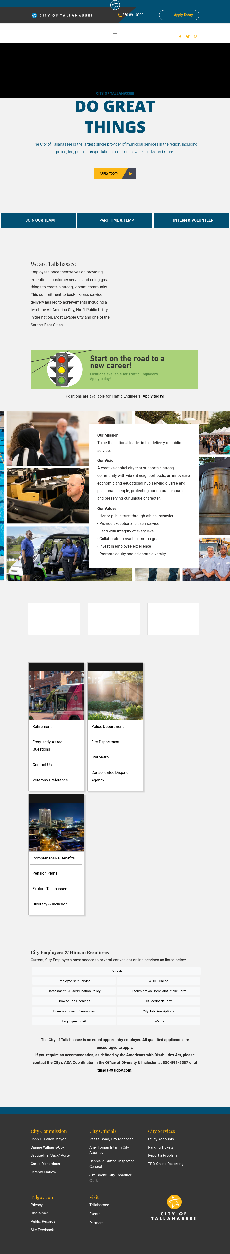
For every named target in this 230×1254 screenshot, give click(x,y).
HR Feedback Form (158, 1001)
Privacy (37, 1205)
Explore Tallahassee (50, 888)
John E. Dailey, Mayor (48, 1139)
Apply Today (116, 174)
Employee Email (74, 1021)
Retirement (42, 726)
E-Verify (158, 1021)
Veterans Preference (50, 780)
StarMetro (100, 757)
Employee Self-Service (74, 981)
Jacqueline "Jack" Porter (51, 1155)
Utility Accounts (161, 1139)
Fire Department (105, 742)
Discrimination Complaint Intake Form (158, 991)
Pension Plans (45, 873)
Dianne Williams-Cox (48, 1147)
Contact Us (42, 764)
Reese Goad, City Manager (111, 1139)
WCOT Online (158, 981)
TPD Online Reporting (166, 1164)
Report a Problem (162, 1155)
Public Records (43, 1221)
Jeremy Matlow (43, 1172)
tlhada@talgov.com (114, 1070)
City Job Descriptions (158, 1011)
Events (94, 1214)
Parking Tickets (160, 1147)
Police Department (107, 726)
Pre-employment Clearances (74, 1011)
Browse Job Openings (74, 1001)
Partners (96, 1223)
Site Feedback (42, 1230)
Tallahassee (99, 1205)
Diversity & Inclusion (50, 904)
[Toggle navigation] (115, 32)
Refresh (116, 971)
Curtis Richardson (45, 1164)
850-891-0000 (131, 15)
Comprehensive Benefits (54, 858)
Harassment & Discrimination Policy (73, 991)
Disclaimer (39, 1213)
